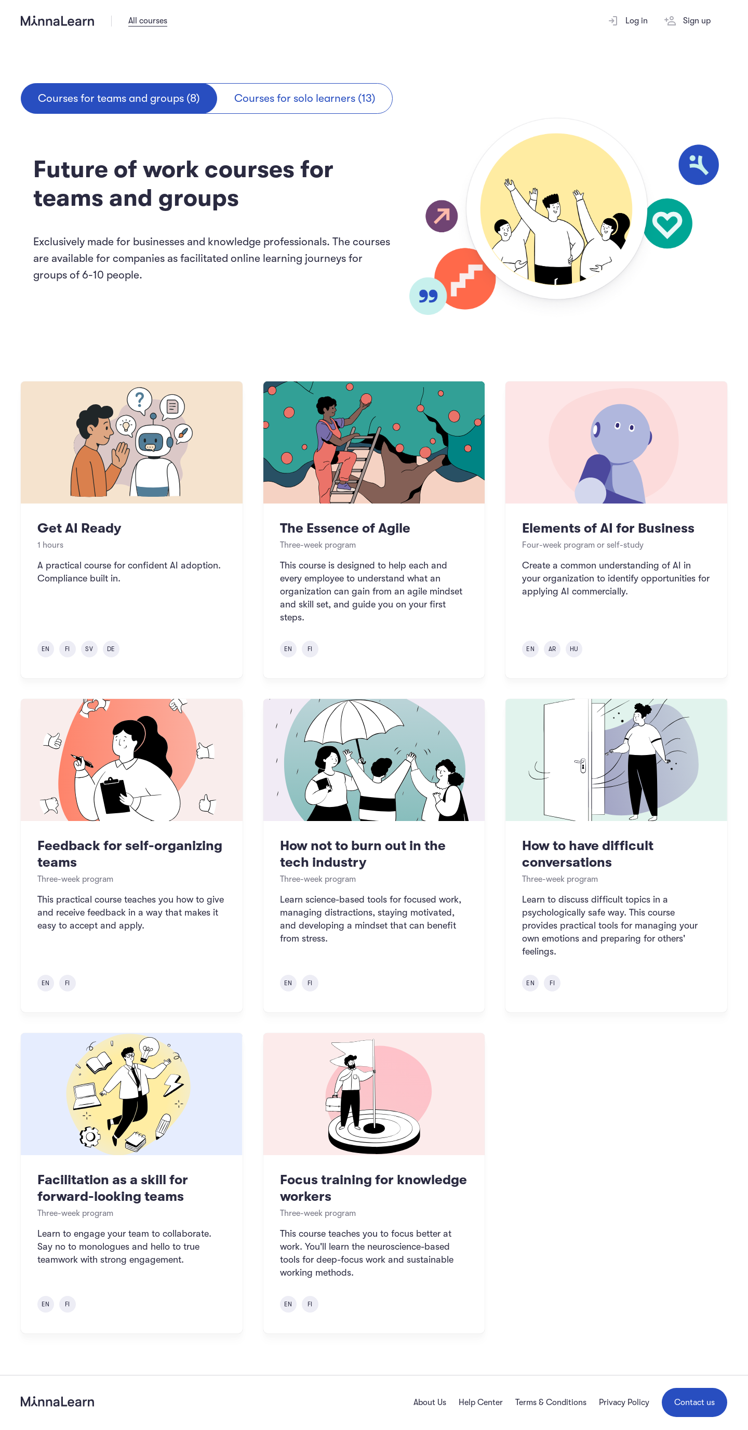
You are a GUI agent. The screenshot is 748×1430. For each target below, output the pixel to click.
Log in (627, 21)
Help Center (481, 1402)
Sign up (687, 21)
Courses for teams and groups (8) (119, 98)
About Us (429, 1402)
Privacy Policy (624, 1402)
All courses (147, 20)
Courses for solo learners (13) (305, 98)
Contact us (694, 1402)
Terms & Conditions (550, 1402)
